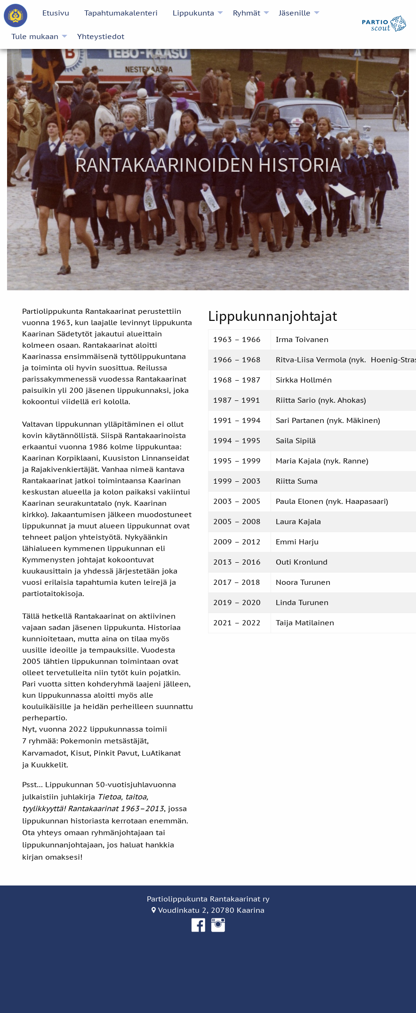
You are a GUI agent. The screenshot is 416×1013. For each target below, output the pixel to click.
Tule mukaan (34, 36)
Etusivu (55, 12)
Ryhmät (246, 12)
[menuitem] (15, 15)
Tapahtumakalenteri (121, 12)
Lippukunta (193, 12)
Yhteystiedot (100, 36)
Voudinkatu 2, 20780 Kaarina (208, 910)
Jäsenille (295, 12)
